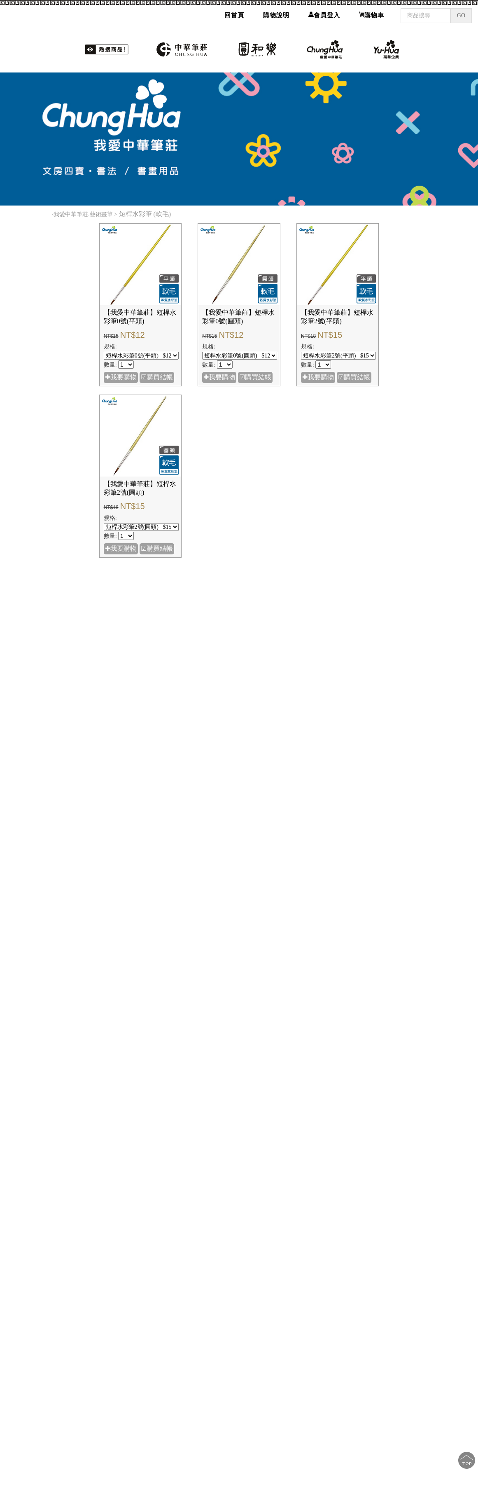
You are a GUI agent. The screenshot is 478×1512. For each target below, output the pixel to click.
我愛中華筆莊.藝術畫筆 (83, 214)
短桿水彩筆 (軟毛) (146, 213)
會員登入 (324, 11)
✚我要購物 (121, 377)
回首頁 (234, 12)
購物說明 (276, 12)
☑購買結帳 (157, 377)
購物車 (371, 11)
